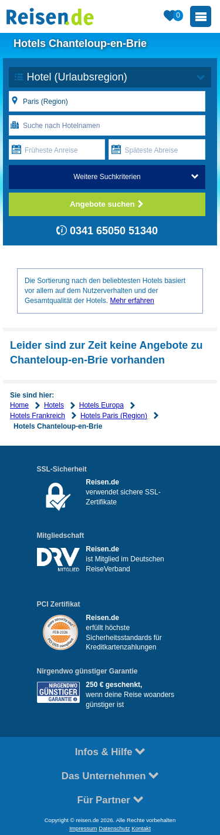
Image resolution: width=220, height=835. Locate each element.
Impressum (83, 828)
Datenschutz (114, 828)
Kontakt (141, 828)
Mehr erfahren (132, 301)
